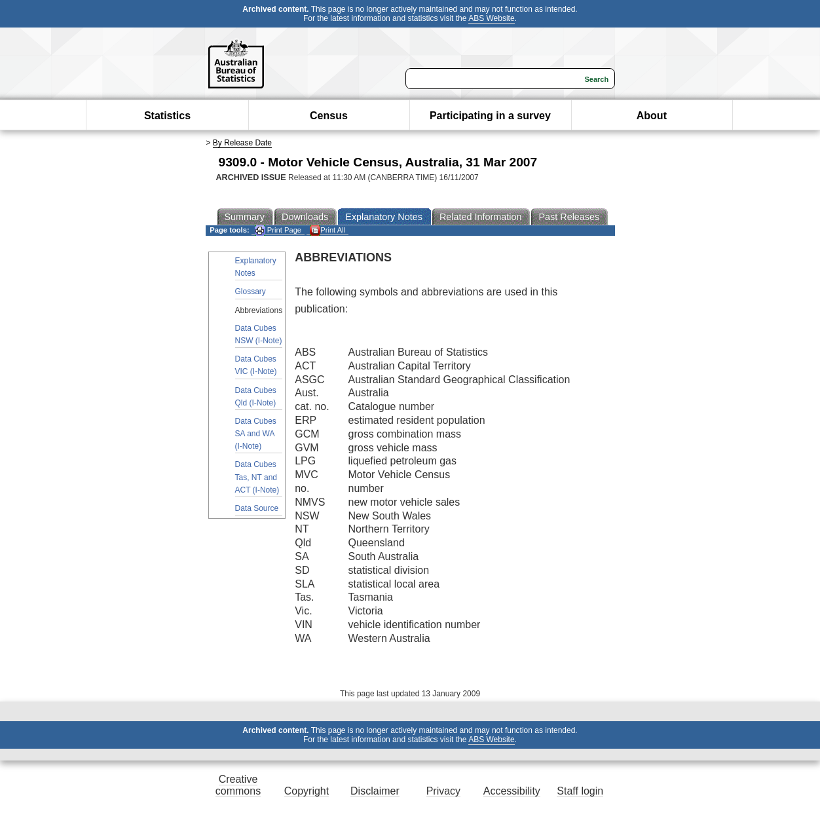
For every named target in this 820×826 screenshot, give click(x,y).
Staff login (580, 791)
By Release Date (242, 142)
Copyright (306, 791)
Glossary (250, 291)
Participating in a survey (490, 115)
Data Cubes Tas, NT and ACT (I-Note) (257, 477)
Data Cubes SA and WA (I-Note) (255, 434)
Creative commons (238, 785)
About (652, 115)
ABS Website (491, 18)
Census (329, 115)
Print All (327, 230)
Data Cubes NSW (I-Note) (258, 334)
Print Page (278, 230)
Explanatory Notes (255, 267)
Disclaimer (375, 791)
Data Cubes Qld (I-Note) (255, 396)
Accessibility (511, 791)
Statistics (167, 115)
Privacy (443, 791)
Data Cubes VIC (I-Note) (256, 365)
